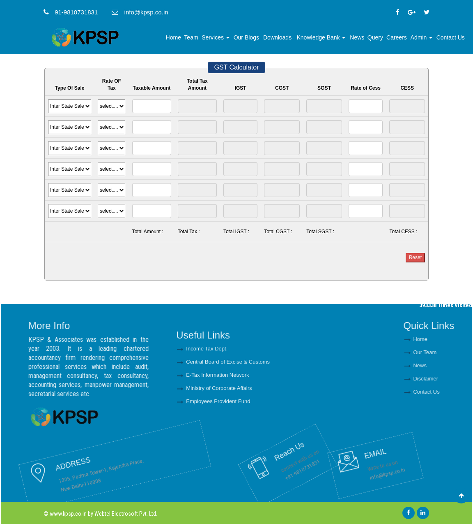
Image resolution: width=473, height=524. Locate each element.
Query (375, 37)
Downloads (277, 37)
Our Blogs (246, 37)
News (357, 37)
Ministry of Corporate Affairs (219, 420)
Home (173, 37)
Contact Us (450, 37)
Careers (396, 37)
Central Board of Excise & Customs (228, 393)
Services (216, 37)
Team (191, 37)
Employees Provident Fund (218, 433)
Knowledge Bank (321, 37)
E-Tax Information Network (217, 406)
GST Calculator (236, 67)
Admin (422, 37)
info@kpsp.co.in (354, 461)
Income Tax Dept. (206, 380)
